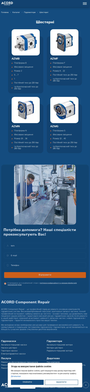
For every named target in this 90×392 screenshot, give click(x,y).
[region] (45, 375)
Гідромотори (30, 12)
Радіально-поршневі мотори (60, 351)
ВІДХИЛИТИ (61, 382)
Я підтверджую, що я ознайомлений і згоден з (42, 285)
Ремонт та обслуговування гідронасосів (19, 362)
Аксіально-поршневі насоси (14, 345)
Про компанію (53, 362)
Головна (5, 12)
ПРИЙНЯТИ (27, 382)
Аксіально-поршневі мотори (60, 345)
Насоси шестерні (9, 348)
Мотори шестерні (55, 348)
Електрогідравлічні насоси (13, 354)
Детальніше (16, 376)
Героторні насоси (9, 351)
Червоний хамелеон (65, 387)
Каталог (16, 12)
